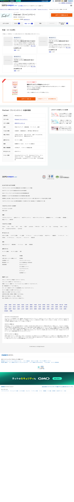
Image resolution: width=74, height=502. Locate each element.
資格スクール (4, 219)
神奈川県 (61, 304)
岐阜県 (27, 306)
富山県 (6, 306)
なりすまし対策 (47, 362)
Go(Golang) (55, 226)
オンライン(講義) (5, 251)
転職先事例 (51, 23)
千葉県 (52, 304)
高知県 (39, 308)
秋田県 (22, 304)
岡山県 (14, 308)
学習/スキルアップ (5, 244)
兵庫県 (56, 306)
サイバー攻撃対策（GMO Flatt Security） (36, 362)
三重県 (39, 306)
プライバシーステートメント (24, 260)
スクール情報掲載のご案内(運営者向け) (65, 2)
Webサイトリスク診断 (34, 360)
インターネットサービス (5, 390)
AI (66, 235)
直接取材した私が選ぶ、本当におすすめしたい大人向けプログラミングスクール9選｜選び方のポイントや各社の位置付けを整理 (26, 198)
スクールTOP (6, 23)
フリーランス (20, 244)
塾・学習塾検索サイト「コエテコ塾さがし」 (10, 285)
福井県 (14, 306)
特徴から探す (4, 210)
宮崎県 (65, 308)
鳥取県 (6, 308)
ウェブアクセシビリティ (24, 268)
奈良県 (60, 306)
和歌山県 (65, 306)
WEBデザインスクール (20, 123)
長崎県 (52, 308)
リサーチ (40, 390)
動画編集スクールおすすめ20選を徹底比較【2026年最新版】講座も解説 (16, 195)
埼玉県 (48, 304)
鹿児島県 (6, 310)
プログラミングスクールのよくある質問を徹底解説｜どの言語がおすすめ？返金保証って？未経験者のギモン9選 (23, 201)
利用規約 (21, 258)
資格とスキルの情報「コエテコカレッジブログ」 (11, 292)
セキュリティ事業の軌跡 (55, 362)
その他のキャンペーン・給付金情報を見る (47, 99)
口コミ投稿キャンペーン (24, 266)
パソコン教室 (57, 217)
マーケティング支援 (34, 390)
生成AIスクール (17, 217)
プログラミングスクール (7, 217)
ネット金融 (49, 390)
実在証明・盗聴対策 (4, 362)
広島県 (18, 308)
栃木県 (39, 304)
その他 (65, 390)
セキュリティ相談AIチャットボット (45, 360)
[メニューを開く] (71, 5)
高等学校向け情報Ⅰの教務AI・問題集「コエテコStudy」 (13, 294)
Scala (66, 226)
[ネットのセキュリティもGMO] (10, 1)
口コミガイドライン (23, 264)
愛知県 (35, 306)
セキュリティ (18, 237)
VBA (3, 228)
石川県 (10, 306)
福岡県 (44, 308)
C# (46, 226)
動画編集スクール (49, 217)
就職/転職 (13, 244)
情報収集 (44, 390)
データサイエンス (10, 237)
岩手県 (14, 304)
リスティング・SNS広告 (38, 235)
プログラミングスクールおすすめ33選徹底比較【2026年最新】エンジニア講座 (17, 187)
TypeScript (20, 228)
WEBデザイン (47, 235)
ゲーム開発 (22, 235)
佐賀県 (48, 308)
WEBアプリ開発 (5, 235)
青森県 (10, 304)
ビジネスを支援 (22, 390)
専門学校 (11, 219)
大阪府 (52, 306)
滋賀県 (44, 306)
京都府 (48, 306)
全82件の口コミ (27, 19)
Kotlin (61, 226)
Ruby (13, 226)
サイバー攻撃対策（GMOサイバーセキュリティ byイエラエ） (18, 362)
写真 (40, 23)
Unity (21, 226)
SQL (50, 226)
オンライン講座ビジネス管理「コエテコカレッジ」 (12, 289)
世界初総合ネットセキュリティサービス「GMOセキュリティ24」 (11, 360)
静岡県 (31, 306)
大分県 (60, 308)
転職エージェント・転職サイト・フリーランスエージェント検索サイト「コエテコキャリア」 (20, 283)
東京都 (56, 304)
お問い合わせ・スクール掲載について (9, 258)
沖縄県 (11, 310)
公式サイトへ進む (25, 99)
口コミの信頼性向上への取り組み (25, 262)
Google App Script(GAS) (11, 228)
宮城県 (18, 304)
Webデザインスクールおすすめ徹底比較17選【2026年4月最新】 (14, 190)
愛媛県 (35, 308)
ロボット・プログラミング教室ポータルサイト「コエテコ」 (13, 279)
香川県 (31, 308)
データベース (28, 235)
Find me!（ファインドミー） (21, 119)
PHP (17, 226)
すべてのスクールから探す (7, 208)
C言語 (25, 226)
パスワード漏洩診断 (26, 360)
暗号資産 (54, 390)
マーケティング (61, 235)
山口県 (22, 308)
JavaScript (31, 226)
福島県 (31, 304)
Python (3, 226)
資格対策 (33, 237)
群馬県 (44, 304)
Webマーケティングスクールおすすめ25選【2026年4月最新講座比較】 (15, 193)
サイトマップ (22, 270)
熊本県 (56, 308)
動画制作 (54, 235)
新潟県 (66, 304)
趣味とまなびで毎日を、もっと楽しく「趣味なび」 (12, 296)
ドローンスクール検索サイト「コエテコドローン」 (12, 281)
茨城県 (35, 304)
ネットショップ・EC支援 (14, 390)
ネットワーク (26, 237)
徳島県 (27, 308)
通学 (21, 251)
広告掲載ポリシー (22, 272)
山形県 (27, 304)
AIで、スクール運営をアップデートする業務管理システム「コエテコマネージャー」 (18, 287)
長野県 (22, 306)
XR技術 (3, 237)
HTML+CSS (37, 226)
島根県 (10, 308)
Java (8, 226)
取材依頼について (5, 262)
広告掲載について (5, 260)
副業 (26, 244)
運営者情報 (4, 264)
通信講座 (64, 217)
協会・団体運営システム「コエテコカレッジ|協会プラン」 (13, 298)
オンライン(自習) (14, 251)
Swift (43, 226)
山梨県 (18, 306)
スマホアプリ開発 (14, 235)
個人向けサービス (59, 390)
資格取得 (31, 244)
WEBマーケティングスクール (38, 217)
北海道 (6, 304)
